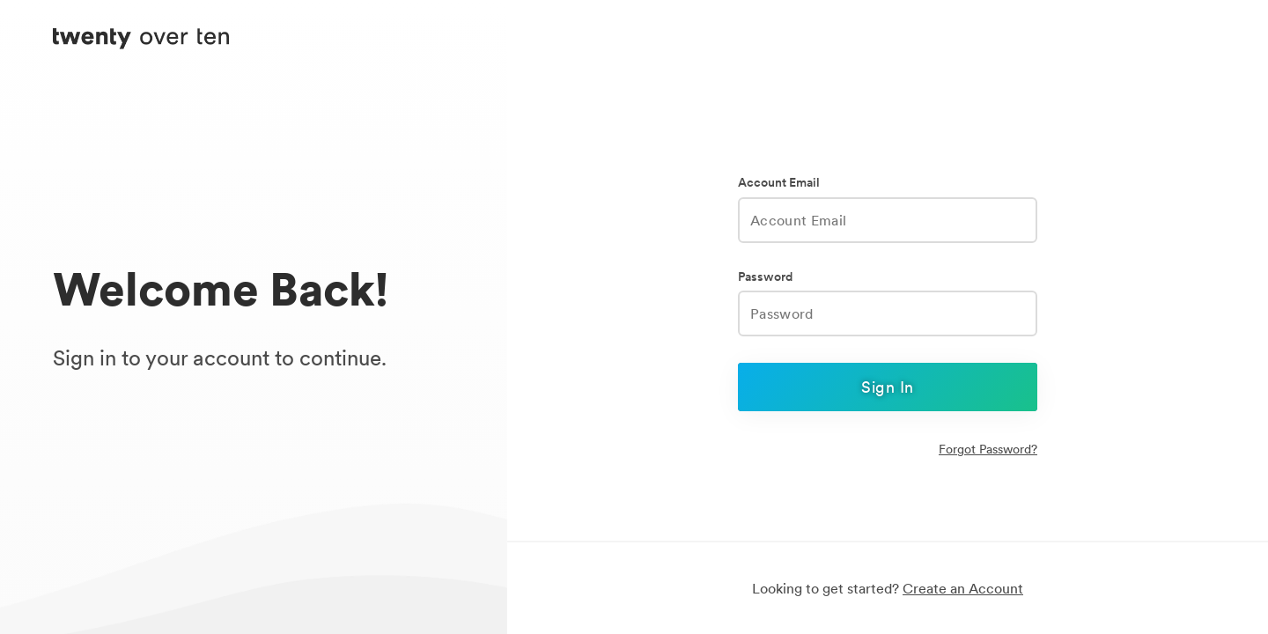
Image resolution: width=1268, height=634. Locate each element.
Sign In (887, 387)
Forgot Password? (988, 449)
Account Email (779, 182)
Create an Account (963, 588)
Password (765, 276)
